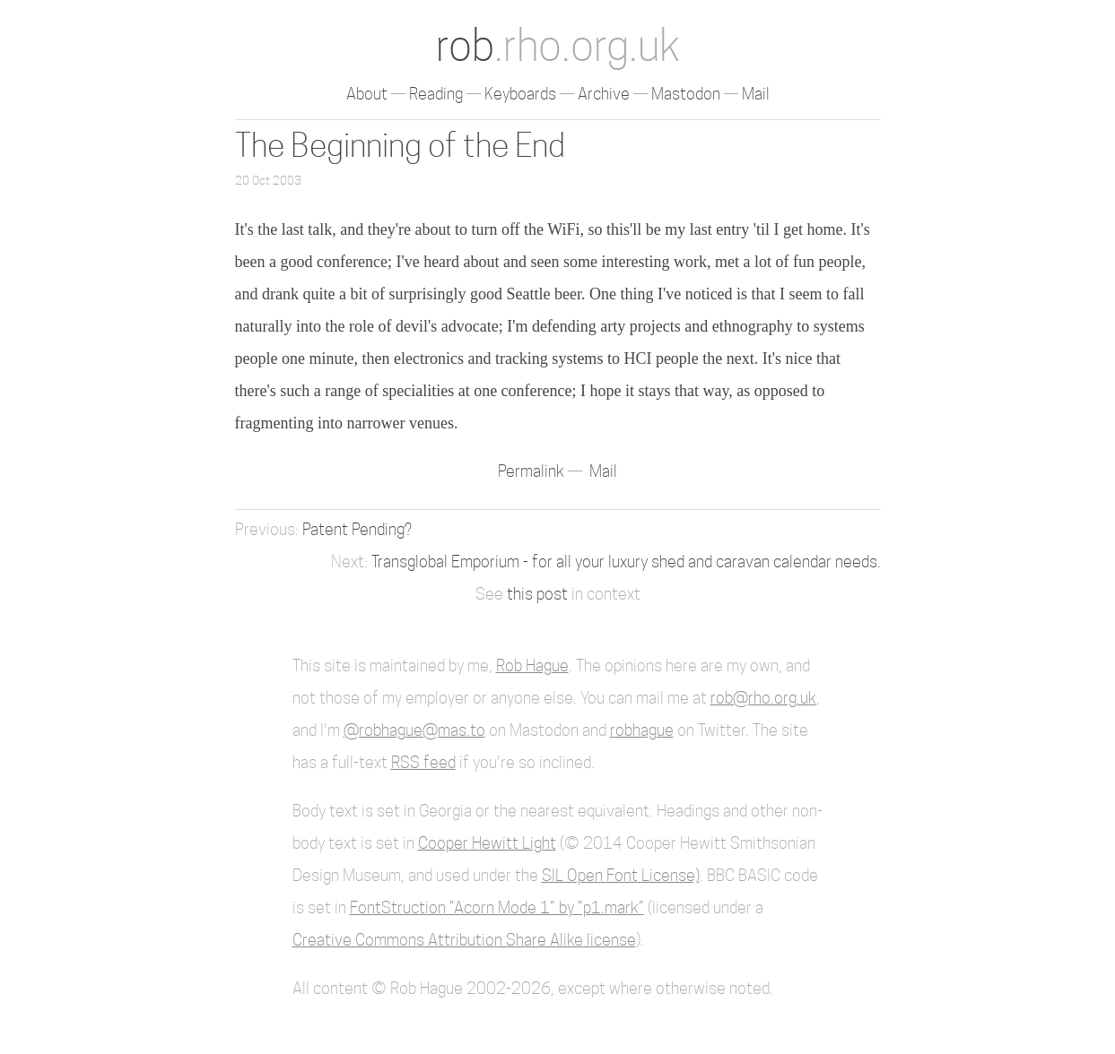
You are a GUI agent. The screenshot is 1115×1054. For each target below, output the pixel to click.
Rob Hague (532, 665)
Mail (756, 93)
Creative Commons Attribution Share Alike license (464, 939)
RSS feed (423, 762)
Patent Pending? (357, 529)
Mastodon (685, 93)
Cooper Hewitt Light (487, 843)
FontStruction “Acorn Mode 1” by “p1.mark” (497, 907)
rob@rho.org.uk (763, 697)
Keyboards (520, 93)
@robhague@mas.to (414, 730)
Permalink (533, 471)
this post (537, 593)
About (367, 93)
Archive (604, 93)
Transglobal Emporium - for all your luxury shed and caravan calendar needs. (626, 561)
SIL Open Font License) (621, 875)
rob (558, 45)
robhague (642, 730)
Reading (436, 93)
